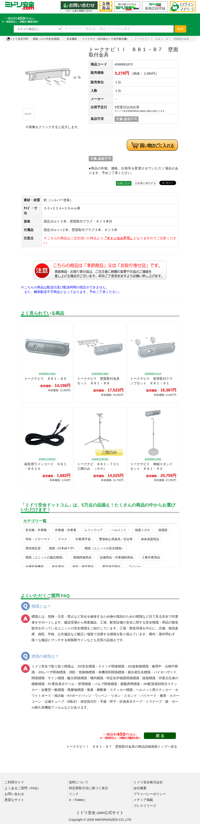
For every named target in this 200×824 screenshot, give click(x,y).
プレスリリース (144, 805)
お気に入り (123, 183)
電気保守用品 (111, 566)
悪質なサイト (14, 800)
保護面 (162, 530)
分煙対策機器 (34, 566)
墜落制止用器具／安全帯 (116, 539)
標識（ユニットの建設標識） (45, 557)
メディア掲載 (143, 800)
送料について (78, 782)
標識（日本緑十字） (62, 548)
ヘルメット (119, 530)
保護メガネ (142, 530)
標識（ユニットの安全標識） (104, 548)
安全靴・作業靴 (36, 530)
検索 (180, 29)
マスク (62, 539)
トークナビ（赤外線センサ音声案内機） (105, 38)
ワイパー (135, 566)
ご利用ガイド (14, 782)
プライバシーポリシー (149, 794)
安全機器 (72, 38)
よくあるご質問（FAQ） (22, 788)
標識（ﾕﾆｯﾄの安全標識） (47, 38)
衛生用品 (58, 566)
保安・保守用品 (83, 566)
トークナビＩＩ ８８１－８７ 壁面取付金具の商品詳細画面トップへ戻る (121, 746)
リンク (74, 794)
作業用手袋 (83, 539)
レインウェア (94, 530)
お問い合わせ (14, 794)
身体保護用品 (150, 539)
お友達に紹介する (145, 183)
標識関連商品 (82, 557)
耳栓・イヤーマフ (37, 539)
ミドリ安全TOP (17, 38)
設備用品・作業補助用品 (116, 557)
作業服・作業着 (65, 530)
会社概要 (140, 788)
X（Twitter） (78, 800)
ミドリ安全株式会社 (148, 782)
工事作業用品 (151, 557)
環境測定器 (33, 548)
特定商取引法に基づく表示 (88, 788)
